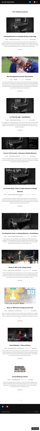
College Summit (11, 288)
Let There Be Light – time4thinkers (20, 123)
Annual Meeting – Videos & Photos (20, 366)
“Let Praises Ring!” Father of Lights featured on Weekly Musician (20, 200)
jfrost (7, 42)
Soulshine (16, 85)
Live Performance (17, 288)
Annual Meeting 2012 (12, 369)
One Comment (32, 42)
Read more (21, 52)
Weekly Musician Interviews (14, 42)
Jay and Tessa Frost (10, 2)
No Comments (28, 85)
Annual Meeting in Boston (20, 398)
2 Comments (34, 288)
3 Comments (34, 369)
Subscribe (35, 428)
